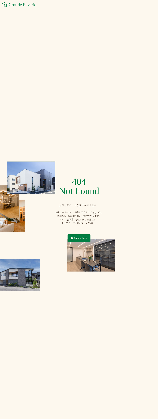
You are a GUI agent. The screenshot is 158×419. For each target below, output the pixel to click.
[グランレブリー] (19, 4)
